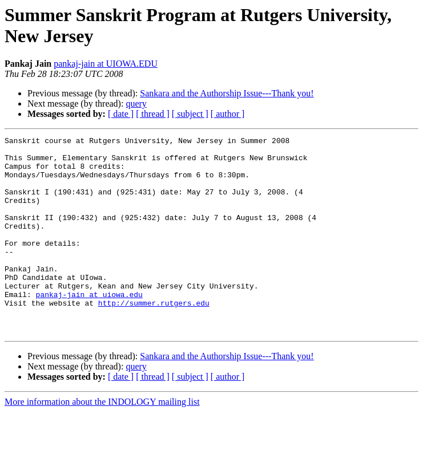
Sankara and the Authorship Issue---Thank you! (226, 93)
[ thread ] (153, 114)
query (136, 103)
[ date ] (121, 114)
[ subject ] (190, 114)
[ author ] (228, 114)
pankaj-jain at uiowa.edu (89, 327)
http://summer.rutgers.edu (154, 337)
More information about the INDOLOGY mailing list (102, 441)
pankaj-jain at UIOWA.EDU (106, 63)
